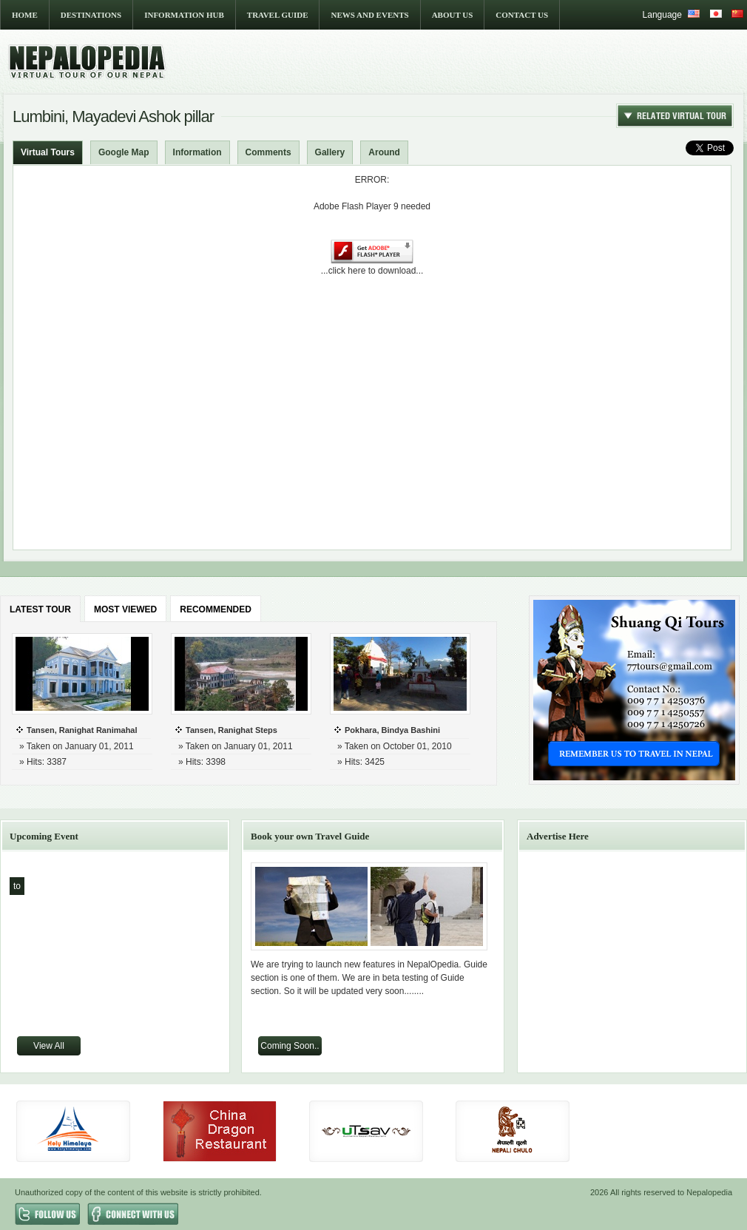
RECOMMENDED (215, 609)
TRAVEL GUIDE (277, 14)
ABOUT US (452, 14)
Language (662, 15)
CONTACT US (522, 14)
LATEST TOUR (40, 609)
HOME (25, 14)
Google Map (123, 152)
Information (197, 152)
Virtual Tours (48, 152)
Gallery (330, 152)
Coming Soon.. (289, 1046)
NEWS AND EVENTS (369, 14)
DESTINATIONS (91, 14)
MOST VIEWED (125, 609)
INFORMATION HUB (184, 14)
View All (48, 1046)
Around (384, 152)
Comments (268, 152)
